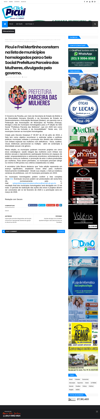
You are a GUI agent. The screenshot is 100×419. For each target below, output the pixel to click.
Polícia (85, 386)
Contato (17, 1)
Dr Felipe (19, 24)
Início (5, 1)
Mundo (71, 386)
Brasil (70, 379)
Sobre (11, 1)
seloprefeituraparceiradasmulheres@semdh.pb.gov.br (34, 183)
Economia (85, 379)
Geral (10, 39)
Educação (72, 383)
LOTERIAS (93, 383)
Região (71, 389)
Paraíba (78, 386)
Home (6, 39)
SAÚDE (77, 389)
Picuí (11, 24)
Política (91, 386)
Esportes (80, 383)
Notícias (29, 24)
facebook (61, 231)
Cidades (77, 379)
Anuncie (23, 1)
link (11, 179)
